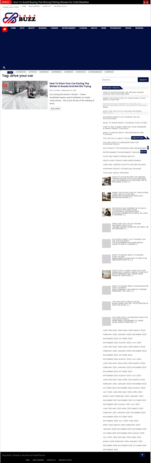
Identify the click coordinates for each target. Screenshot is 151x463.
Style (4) (33, 72)
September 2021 (110, 404)
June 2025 (108, 347)
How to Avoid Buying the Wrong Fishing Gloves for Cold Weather (51, 2)
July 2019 (107, 437)
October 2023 (125, 371)
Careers (54, 28)
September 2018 (110, 449)
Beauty (31, 28)
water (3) (69, 72)
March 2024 (139, 363)
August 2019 (138, 433)
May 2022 (127, 392)
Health (94, 28)
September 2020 (110, 421)
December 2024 (139, 351)
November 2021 (125, 400)
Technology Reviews (131, 168)
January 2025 (124, 351)
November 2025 (110, 338)
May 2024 (117, 363)
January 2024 (124, 367)
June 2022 (117, 392)
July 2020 (123, 421)
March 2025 (139, 347)
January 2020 (109, 429)
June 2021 (107, 408)
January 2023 (124, 384)
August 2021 (124, 404)
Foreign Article (127, 156)
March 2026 (139, 330)
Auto (22, 28)
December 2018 (110, 445)
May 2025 (117, 347)
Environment (124, 152)
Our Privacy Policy (60, 6)
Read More (55, 108)
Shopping (107, 168)
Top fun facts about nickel (117, 138)
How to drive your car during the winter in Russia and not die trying (70, 85)
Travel (128, 28)
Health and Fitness (112, 160)
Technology (115, 28)
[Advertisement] (78, 47)
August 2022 (139, 388)
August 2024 (125, 359)
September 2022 (124, 388)
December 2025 (139, 334)
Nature (133, 164)
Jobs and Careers (112, 164)
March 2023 (139, 379)
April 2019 (136, 437)
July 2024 (136, 359)
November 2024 (110, 355)
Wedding (139, 28)
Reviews (142, 164)
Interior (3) (57, 72)
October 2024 (125, 355)
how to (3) (81, 72)
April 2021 (126, 408)
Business (43, 28)
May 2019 (126, 437)
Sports (116, 168)
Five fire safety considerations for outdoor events (121, 143)
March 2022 (109, 396)
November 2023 (110, 371)
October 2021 (139, 400)
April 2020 (108, 425)
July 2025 (136, 342)
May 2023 (117, 379)
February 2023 (110, 384)
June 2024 (108, 363)
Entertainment (69, 28)
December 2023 (139, 367)
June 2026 (108, 330)
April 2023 (128, 379)
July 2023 (136, 375)
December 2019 (124, 429)
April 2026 (128, 330)
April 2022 (137, 392)
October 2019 (109, 433)
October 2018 (139, 445)
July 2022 (107, 392)
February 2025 (110, 351)
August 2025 (125, 342)
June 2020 (133, 421)
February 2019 (122, 441)
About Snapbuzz (34, 6)
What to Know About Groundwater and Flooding (123, 133)
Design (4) (44, 72)
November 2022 (139, 384)
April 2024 (128, 363)
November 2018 (125, 445)
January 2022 (136, 396)
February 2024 (110, 367)
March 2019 (108, 441)
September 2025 (110, 342)
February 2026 (110, 334)
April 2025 (128, 347)
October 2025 (125, 338)
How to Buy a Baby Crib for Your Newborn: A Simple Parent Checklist (124, 128)
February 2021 (110, 412)
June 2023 (108, 379)
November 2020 (110, 416)
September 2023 (110, 375)
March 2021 (137, 408)
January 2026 (124, 334)
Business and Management (133, 148)
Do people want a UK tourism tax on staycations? (121, 118)
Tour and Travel (111, 173)
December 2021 (110, 400)
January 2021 (123, 412)
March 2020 (119, 425)
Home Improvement (131, 160)
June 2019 (117, 437)
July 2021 (135, 404)
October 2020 (125, 416)
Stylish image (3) (96, 72)
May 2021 (117, 408)
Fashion (83, 28)
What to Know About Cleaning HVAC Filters (125, 122)
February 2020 (133, 425)
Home (24, 6)
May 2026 (117, 330)
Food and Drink (111, 156)
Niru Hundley (54, 90)
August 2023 (125, 375)
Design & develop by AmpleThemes (29, 455)
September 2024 (110, 359)
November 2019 (139, 429)
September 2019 (124, 433)
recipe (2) (110, 72)
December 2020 (138, 412)
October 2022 (110, 388)
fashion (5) (22, 72)
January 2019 (135, 441)
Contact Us (47, 6)
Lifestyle (125, 164)
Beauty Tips (114, 148)
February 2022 (122, 396)
